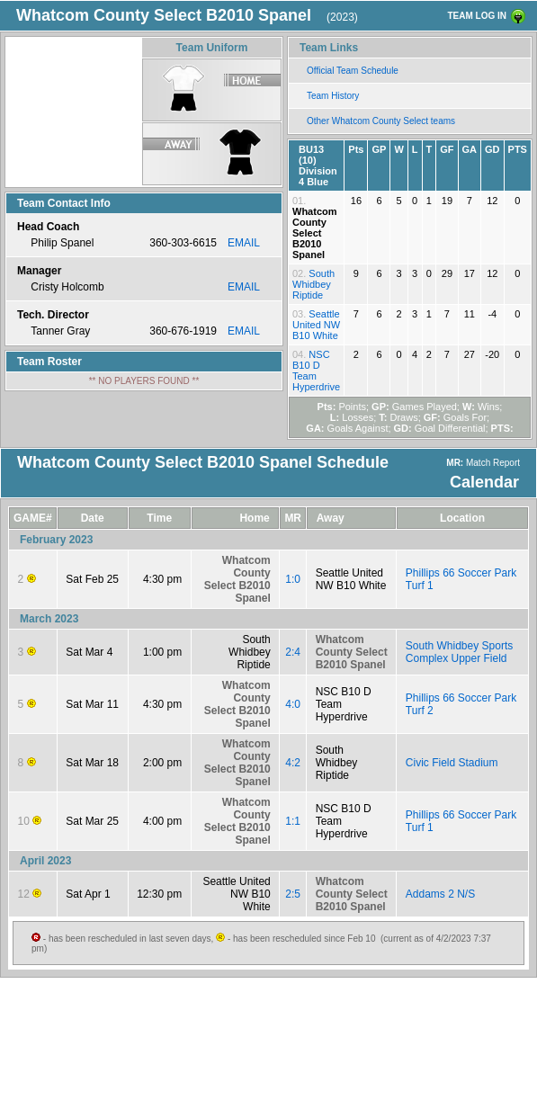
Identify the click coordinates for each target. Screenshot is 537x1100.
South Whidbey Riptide (313, 284)
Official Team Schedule (352, 71)
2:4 (292, 652)
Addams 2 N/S (440, 894)
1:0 (292, 579)
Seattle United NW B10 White (316, 325)
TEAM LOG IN (476, 16)
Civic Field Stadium (452, 762)
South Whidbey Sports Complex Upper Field (459, 652)
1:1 (292, 821)
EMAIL (244, 243)
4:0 (292, 704)
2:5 (292, 894)
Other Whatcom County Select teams (381, 121)
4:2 (292, 762)
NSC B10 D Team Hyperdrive (316, 370)
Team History (333, 96)
